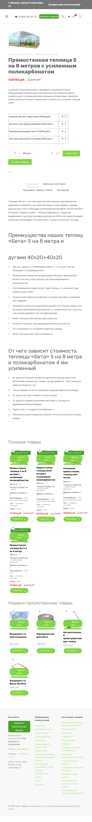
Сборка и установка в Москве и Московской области (45, 763)
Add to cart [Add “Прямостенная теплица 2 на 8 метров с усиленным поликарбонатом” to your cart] (20, 463)
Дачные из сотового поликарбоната (71, 754)
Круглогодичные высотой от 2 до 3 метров (70, 789)
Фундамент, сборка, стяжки (37, 189)
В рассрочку (40, 746)
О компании (40, 731)
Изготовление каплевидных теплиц (44, 770)
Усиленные (66, 738)
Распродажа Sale (43, 742)
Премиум (66, 749)
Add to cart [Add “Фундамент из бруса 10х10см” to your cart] (20, 681)
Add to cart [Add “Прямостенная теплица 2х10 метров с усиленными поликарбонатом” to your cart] (47, 463)
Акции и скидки (42, 738)
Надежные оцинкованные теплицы (72, 761)
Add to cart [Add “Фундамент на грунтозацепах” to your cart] (20, 633)
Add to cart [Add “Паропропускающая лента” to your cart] (47, 633)
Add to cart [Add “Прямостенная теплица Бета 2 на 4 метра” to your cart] (20, 545)
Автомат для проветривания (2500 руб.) (31, 124)
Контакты (39, 790)
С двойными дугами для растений (72, 774)
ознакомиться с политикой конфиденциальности (51, 811)
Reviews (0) (64, 189)
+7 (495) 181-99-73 (26, 17)
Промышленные (68, 746)
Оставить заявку (53, 152)
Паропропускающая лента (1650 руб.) (29, 131)
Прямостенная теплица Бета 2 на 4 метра (18, 553)
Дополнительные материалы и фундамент (73, 797)
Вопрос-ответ (41, 756)
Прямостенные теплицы (47, 54)
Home (11, 54)
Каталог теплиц (24, 54)
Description (31, 183)
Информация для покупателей (42, 751)
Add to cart (31, 152)
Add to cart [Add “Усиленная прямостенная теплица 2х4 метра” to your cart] (74, 463)
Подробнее (18, 524)
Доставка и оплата (43, 735)
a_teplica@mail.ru (22, 754)
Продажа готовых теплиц (70, 781)
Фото (37, 786)
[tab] (31, 183)
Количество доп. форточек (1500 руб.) (30, 116)
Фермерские (67, 742)
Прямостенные (68, 734)
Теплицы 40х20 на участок (70, 767)
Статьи (38, 782)
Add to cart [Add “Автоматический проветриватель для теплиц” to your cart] (74, 633)
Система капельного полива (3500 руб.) (31, 138)
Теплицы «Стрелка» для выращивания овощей (72, 729)
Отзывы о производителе (42, 777)
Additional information (54, 183)
